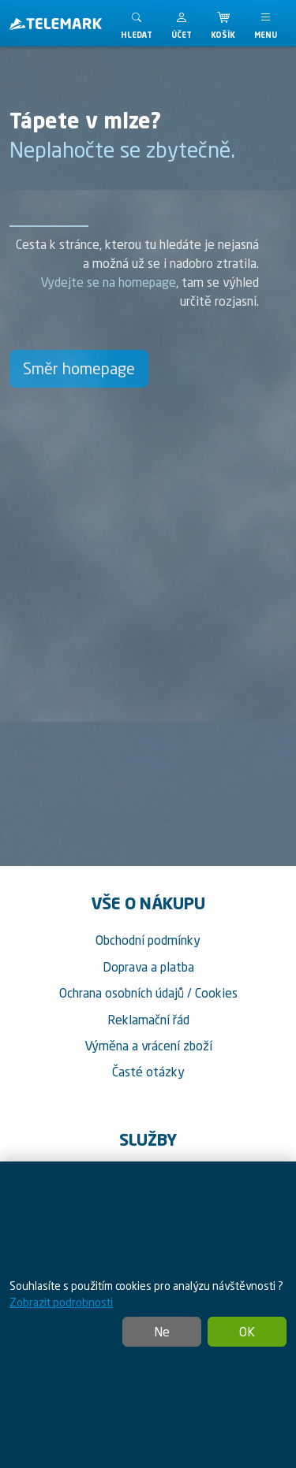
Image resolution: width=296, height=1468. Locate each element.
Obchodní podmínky (148, 940)
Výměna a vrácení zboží (148, 1046)
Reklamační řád (148, 1020)
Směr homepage (79, 368)
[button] (181, 23)
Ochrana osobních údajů (121, 993)
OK (247, 1332)
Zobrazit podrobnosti (61, 1302)
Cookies (216, 993)
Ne (162, 1332)
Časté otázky (148, 1072)
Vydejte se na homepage (108, 282)
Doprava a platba (148, 967)
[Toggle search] (136, 23)
